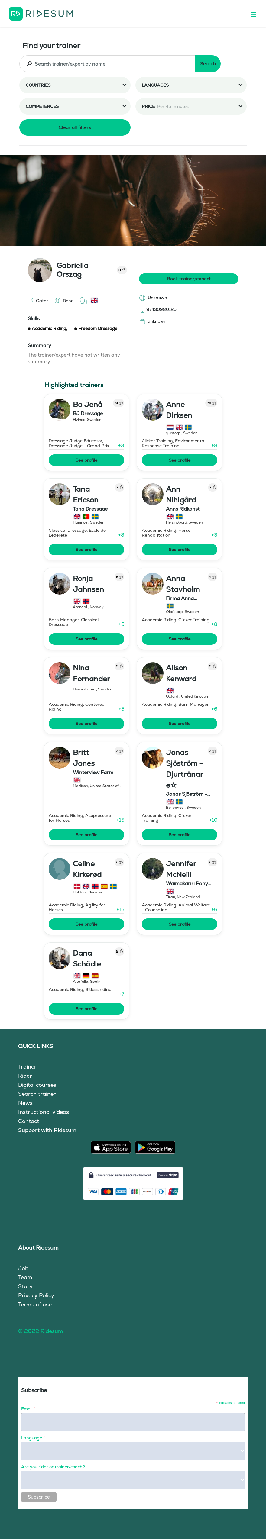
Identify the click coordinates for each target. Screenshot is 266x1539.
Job (23, 1268)
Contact (28, 1121)
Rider (25, 1075)
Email (28, 1409)
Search (208, 63)
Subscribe (39, 1497)
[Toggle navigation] (256, 13)
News (25, 1102)
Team (25, 1277)
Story (25, 1286)
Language (33, 1438)
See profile (86, 460)
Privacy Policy (36, 1295)
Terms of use (35, 1304)
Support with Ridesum (47, 1130)
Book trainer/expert (189, 279)
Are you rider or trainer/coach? (53, 1467)
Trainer (27, 1066)
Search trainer (37, 1093)
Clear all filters (75, 127)
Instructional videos (43, 1111)
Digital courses (37, 1084)
